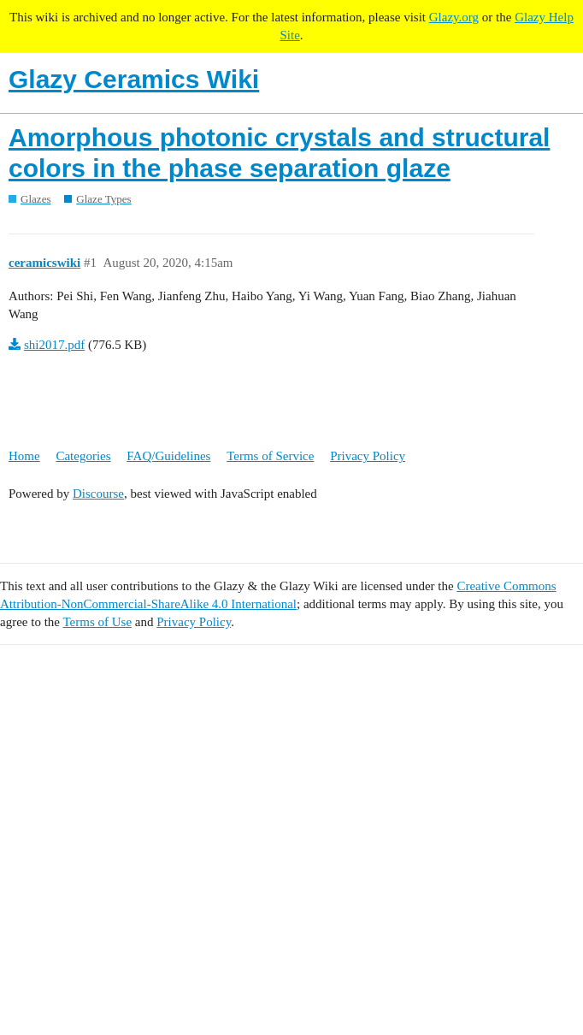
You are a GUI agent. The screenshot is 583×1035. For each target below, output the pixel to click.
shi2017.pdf (54, 345)
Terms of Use (97, 622)
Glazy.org (454, 17)
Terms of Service (270, 456)
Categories (83, 456)
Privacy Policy (367, 456)
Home (24, 456)
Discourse (98, 493)
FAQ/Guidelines (168, 456)
